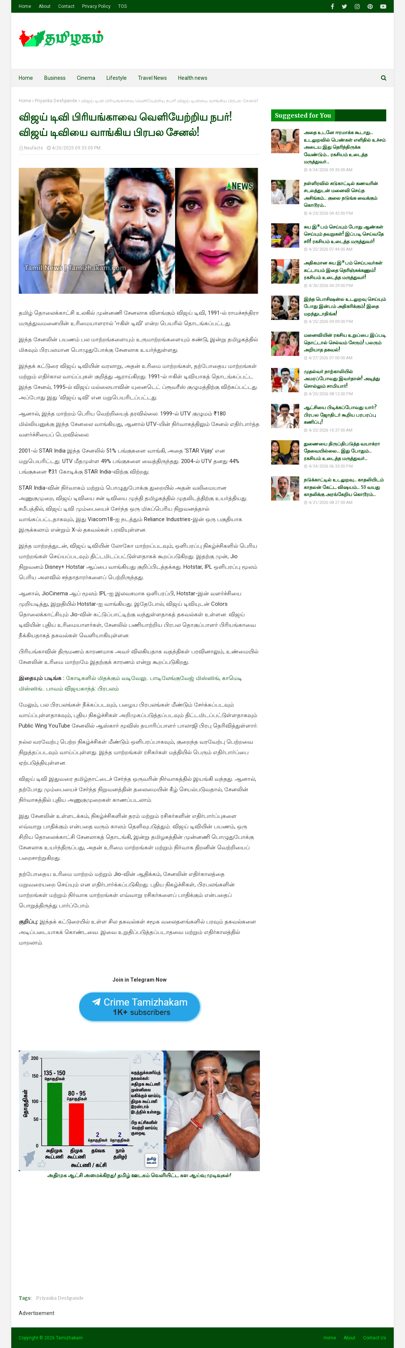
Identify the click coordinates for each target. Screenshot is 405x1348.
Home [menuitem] (26, 78)
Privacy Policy (96, 6)
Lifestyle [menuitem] (116, 78)
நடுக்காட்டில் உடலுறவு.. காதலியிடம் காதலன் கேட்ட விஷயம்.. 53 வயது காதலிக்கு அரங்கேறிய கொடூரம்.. (344, 487)
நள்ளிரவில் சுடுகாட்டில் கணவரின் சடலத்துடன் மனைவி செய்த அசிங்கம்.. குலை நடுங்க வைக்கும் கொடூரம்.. (341, 194)
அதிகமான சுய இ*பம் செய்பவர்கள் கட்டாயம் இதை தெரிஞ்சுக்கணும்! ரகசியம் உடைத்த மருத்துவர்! (343, 270)
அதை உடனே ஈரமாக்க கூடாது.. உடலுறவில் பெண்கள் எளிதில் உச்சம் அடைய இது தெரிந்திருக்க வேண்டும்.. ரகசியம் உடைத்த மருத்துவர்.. (345, 147)
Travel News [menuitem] (152, 78)
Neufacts (33, 148)
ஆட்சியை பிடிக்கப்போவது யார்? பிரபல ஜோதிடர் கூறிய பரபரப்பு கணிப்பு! (340, 414)
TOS (122, 6)
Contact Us (374, 1338)
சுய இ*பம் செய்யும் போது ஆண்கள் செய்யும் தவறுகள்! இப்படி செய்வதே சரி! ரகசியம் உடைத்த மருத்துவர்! (344, 234)
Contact (66, 6)
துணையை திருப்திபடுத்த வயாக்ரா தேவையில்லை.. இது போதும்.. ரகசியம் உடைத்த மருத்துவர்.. (342, 451)
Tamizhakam (69, 1338)
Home (25, 6)
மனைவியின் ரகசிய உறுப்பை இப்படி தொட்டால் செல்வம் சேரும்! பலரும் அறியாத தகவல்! (345, 342)
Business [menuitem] (55, 78)
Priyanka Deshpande (56, 100)
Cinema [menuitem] (86, 78)
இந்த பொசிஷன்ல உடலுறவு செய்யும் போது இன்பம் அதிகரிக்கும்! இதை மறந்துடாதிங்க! (345, 306)
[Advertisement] (139, 1236)
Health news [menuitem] (192, 78)
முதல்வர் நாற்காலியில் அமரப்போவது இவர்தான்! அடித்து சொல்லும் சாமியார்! (342, 378)
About (45, 6)
